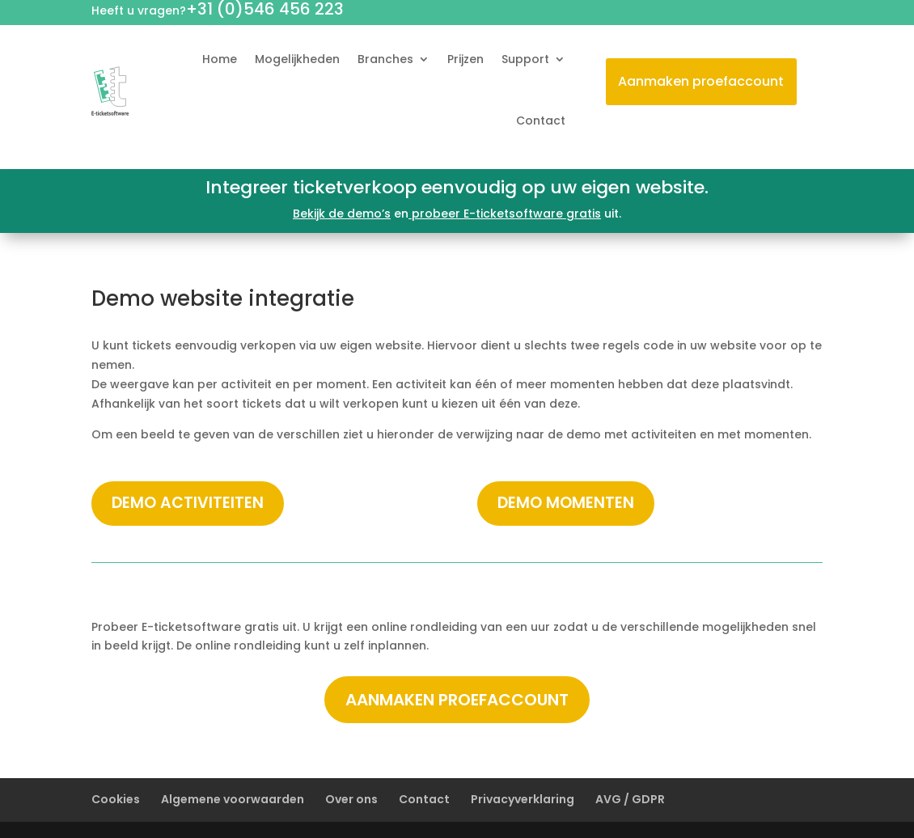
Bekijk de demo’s (342, 213)
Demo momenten (565, 503)
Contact (540, 120)
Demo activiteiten (188, 503)
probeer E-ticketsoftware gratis (504, 213)
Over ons (351, 799)
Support (525, 59)
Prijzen (465, 59)
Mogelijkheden (297, 59)
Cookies (115, 799)
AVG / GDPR (630, 799)
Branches (385, 59)
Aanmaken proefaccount (701, 81)
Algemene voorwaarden (232, 799)
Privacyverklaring (522, 799)
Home (219, 59)
